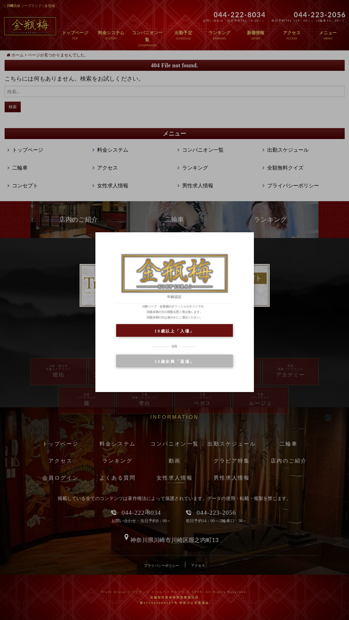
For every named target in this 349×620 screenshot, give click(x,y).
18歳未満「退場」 (174, 361)
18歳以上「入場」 (174, 330)
